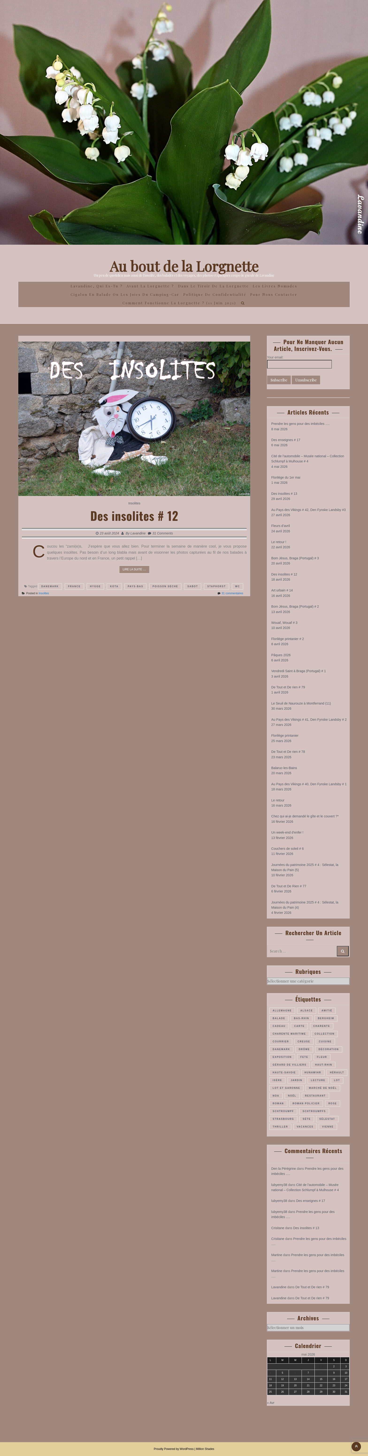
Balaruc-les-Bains (284, 768)
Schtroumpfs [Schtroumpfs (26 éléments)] (314, 1111)
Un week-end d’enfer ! (287, 832)
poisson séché (165, 586)
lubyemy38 (279, 1185)
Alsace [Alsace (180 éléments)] (306, 1010)
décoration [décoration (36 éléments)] (328, 1049)
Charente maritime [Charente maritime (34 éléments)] (289, 1034)
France (74, 586)
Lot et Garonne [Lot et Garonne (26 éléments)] (286, 1088)
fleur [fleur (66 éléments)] (322, 1057)
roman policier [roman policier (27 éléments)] (306, 1103)
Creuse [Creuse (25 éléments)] (304, 1041)
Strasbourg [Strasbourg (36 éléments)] (283, 1119)
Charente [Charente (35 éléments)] (321, 1026)
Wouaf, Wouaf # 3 (284, 623)
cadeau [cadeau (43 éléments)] (279, 1026)
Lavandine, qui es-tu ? (97, 286)
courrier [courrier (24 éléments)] (281, 1041)
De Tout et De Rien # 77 (288, 886)
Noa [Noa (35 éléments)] (276, 1095)
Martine (276, 1255)
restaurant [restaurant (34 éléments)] (315, 1095)
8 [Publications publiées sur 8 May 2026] (321, 1373)
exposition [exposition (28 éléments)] (282, 1057)
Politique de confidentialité (214, 294)
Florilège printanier (285, 735)
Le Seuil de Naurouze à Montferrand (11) (301, 703)
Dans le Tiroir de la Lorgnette (213, 286)
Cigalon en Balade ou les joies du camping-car (125, 294)
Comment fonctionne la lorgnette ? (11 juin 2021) (179, 303)
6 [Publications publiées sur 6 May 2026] (295, 1373)
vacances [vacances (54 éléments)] (305, 1126)
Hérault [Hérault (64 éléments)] (337, 1072)
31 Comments (162, 533)
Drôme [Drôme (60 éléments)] (304, 1049)
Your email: (275, 357)
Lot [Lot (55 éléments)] (337, 1080)
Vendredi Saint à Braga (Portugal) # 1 (298, 671)
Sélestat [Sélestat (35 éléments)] (327, 1119)
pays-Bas (135, 586)
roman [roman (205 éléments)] (278, 1103)
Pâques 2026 (281, 655)
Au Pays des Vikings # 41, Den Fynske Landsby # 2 (309, 719)
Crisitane (277, 1228)
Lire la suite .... (134, 569)
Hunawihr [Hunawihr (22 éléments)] (313, 1072)
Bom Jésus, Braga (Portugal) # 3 (295, 558)
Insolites (134, 503)
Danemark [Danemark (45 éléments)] (281, 1049)
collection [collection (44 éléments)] (324, 1034)
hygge (95, 586)
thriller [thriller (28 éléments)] (280, 1126)
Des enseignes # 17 (285, 440)
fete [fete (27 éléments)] (304, 1057)
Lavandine (138, 533)
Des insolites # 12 (134, 515)
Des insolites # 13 (284, 493)
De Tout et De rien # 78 (288, 752)
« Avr (271, 1403)
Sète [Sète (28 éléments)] (307, 1119)
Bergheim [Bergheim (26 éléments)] (326, 1018)
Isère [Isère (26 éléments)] (277, 1080)
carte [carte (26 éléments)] (299, 1026)
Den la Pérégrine (283, 1168)
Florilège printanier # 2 (287, 639)
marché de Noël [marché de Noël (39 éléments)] (323, 1088)
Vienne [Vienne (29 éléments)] (328, 1126)
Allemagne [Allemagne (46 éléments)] (282, 1010)
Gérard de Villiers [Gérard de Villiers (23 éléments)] (290, 1064)
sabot (192, 586)
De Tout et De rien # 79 (288, 687)
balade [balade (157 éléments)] (279, 1018)
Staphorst (216, 586)
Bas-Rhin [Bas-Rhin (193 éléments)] (301, 1018)
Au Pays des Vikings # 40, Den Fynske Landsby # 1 (309, 784)
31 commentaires (232, 593)
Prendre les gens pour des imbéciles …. (300, 424)
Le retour (277, 800)
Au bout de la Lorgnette (184, 265)
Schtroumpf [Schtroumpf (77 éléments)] (283, 1111)
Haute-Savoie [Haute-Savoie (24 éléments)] (284, 1072)
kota (114, 586)
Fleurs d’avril (280, 526)
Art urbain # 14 (282, 590)
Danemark (50, 586)
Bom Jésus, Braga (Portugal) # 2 (295, 606)
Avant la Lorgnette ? (150, 286)
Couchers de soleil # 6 (287, 848)
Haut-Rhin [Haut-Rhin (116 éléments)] (323, 1064)
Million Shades (205, 1449)
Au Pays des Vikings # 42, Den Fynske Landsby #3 (308, 510)
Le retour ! (278, 542)
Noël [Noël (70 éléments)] (292, 1095)
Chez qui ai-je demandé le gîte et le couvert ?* (305, 816)
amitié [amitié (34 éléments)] (327, 1010)
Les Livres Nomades (275, 286)
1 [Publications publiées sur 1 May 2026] (321, 1366)
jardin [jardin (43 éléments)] (296, 1080)
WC (237, 586)
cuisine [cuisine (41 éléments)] (325, 1041)
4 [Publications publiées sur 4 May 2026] (270, 1373)
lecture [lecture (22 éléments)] (318, 1080)
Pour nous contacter (273, 294)
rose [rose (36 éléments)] (332, 1103)
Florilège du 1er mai (285, 477)
